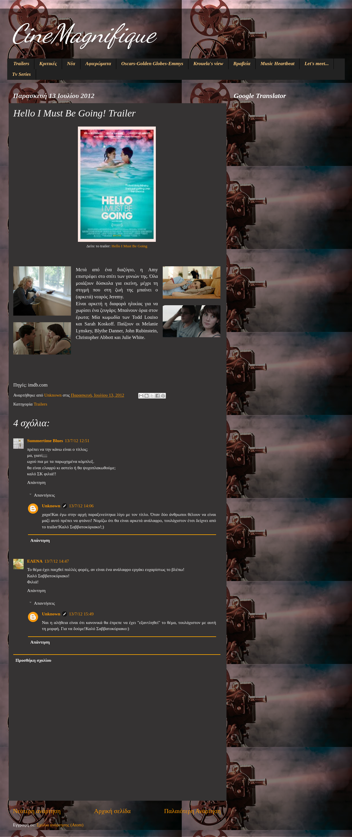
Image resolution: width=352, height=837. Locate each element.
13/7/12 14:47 (56, 561)
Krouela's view (208, 63)
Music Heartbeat (278, 63)
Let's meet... (316, 63)
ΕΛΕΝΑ (34, 561)
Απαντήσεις (44, 495)
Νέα (71, 63)
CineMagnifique (83, 33)
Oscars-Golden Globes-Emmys (152, 63)
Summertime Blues (45, 440)
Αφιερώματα (98, 63)
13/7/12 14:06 (81, 505)
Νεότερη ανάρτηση (37, 811)
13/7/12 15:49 (81, 613)
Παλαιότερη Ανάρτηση (192, 811)
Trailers (21, 63)
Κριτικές (48, 63)
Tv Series (21, 74)
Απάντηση (36, 482)
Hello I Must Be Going (129, 246)
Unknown (51, 505)
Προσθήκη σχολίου (33, 660)
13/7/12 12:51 (77, 440)
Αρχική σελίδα (112, 811)
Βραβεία (241, 63)
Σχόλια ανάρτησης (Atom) (60, 824)
